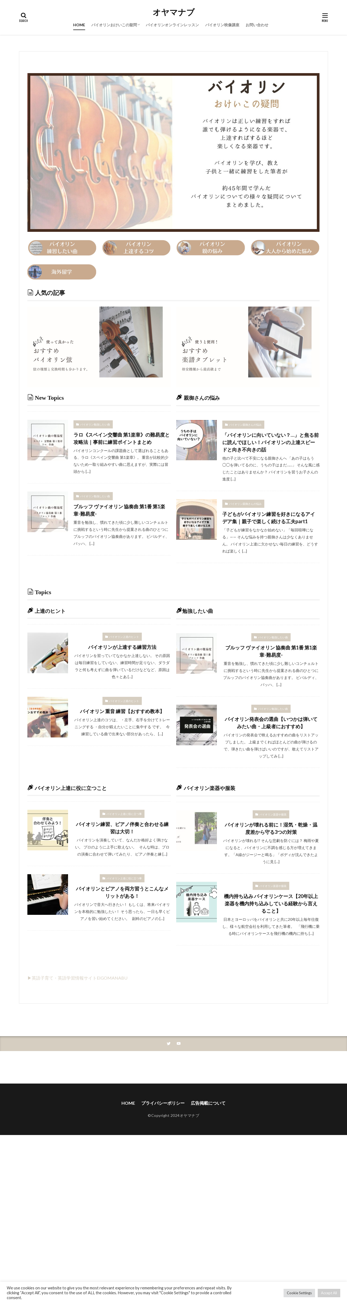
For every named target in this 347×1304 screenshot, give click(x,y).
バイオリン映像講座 (222, 24)
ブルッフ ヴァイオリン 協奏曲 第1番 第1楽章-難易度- (119, 510)
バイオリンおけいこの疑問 (114, 24)
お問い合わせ (257, 24)
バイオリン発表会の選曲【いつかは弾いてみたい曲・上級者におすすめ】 (271, 722)
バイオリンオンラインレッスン (172, 24)
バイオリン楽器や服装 (273, 814)
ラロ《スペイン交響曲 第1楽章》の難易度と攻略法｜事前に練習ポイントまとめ (121, 438)
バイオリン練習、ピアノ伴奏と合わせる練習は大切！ (122, 827)
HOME (79, 24)
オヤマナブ (174, 12)
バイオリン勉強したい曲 (95, 424)
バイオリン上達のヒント (124, 636)
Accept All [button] (329, 1293)
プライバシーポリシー (163, 1102)
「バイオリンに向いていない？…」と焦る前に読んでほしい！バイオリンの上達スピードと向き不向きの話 (270, 442)
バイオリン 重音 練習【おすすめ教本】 (122, 711)
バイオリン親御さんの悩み (245, 424)
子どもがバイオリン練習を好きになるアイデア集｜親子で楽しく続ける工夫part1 (268, 517)
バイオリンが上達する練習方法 (122, 647)
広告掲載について (208, 1102)
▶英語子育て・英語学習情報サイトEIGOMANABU (77, 977)
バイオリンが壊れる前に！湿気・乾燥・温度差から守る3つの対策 (271, 828)
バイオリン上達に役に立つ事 (124, 813)
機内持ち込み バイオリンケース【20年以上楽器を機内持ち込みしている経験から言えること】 (271, 903)
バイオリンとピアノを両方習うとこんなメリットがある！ (122, 892)
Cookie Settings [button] (299, 1293)
